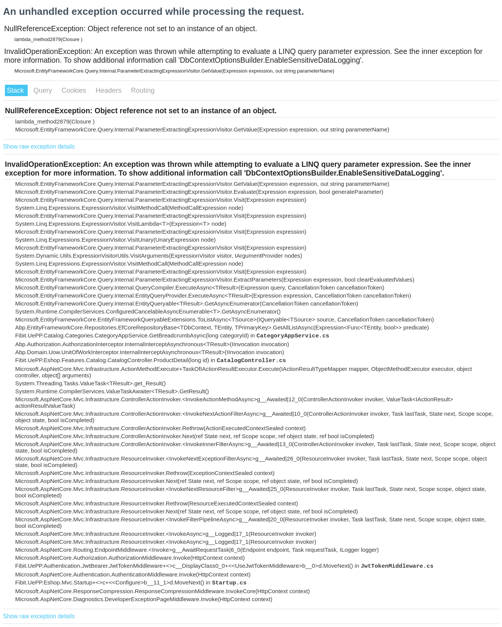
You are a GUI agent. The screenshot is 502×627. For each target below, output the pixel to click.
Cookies (74, 90)
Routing (142, 90)
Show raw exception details (39, 146)
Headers (109, 90)
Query (43, 90)
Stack (16, 90)
